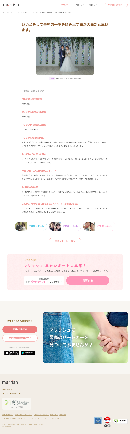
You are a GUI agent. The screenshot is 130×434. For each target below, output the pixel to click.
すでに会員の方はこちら (20, 338)
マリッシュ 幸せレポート (21, 12)
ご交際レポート (97, 226)
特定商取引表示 (7, 415)
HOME (7, 12)
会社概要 (5, 418)
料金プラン (93, 5)
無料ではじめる (20, 329)
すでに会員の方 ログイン (116, 5)
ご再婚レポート (63, 226)
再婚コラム (80, 5)
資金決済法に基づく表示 (23, 415)
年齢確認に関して (16, 418)
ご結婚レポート (29, 226)
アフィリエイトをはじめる (11, 393)
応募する (87, 280)
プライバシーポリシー (41, 415)
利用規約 (62, 415)
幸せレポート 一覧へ (65, 241)
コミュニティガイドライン (52, 418)
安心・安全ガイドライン (32, 418)
